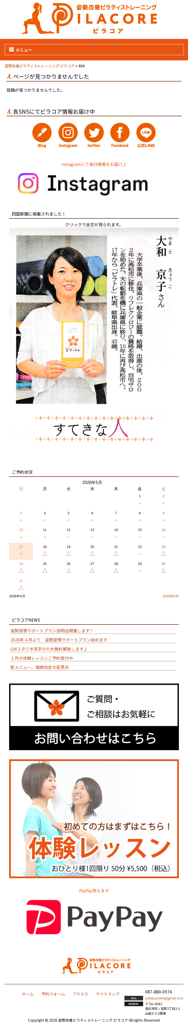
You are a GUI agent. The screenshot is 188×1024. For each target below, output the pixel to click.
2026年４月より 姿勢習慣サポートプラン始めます (58, 640)
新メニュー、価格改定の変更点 (39, 667)
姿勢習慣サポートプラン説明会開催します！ (52, 630)
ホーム (28, 994)
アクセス (80, 994)
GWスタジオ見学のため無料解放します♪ (49, 649)
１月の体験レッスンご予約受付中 (41, 658)
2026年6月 (171, 596)
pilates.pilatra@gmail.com (164, 998)
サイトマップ (107, 994)
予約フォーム (53, 994)
